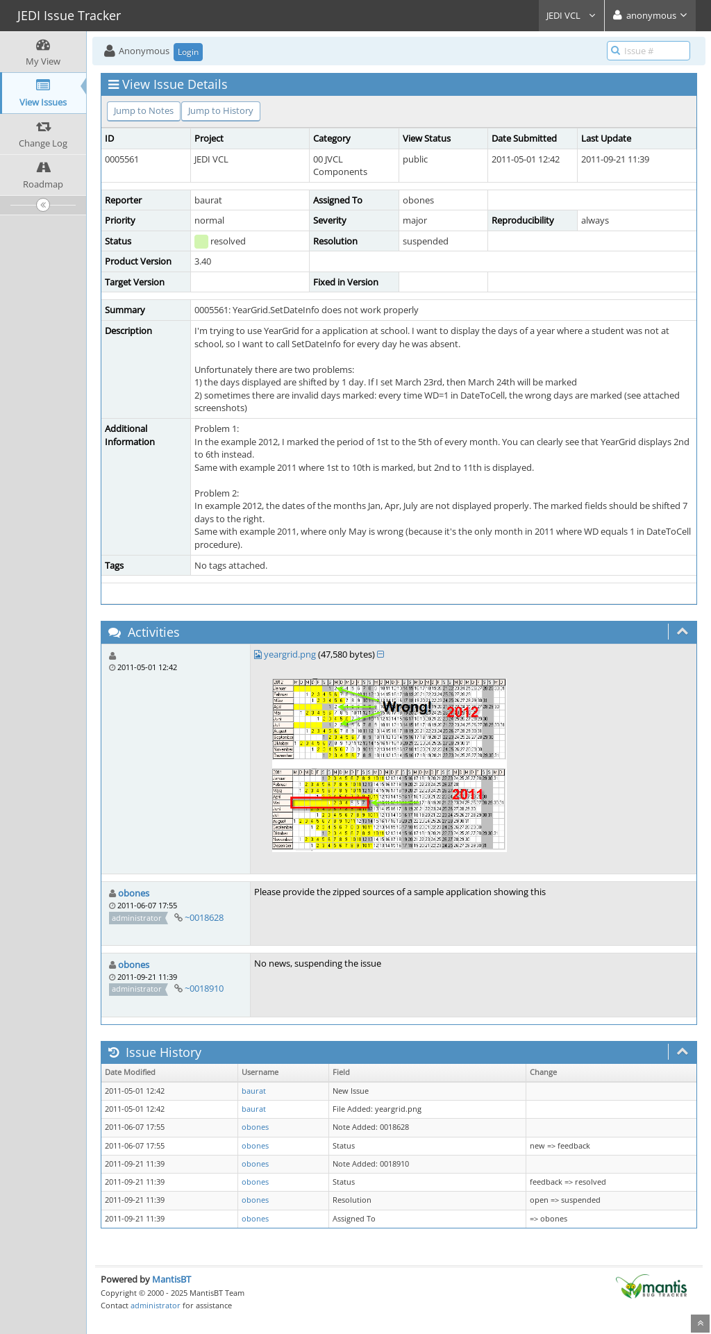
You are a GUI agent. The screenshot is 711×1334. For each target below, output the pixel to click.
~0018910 (204, 988)
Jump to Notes (144, 110)
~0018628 (204, 917)
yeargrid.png (290, 654)
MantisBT (171, 1279)
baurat (254, 1091)
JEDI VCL (571, 15)
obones (133, 893)
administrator (156, 1305)
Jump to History (220, 110)
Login (188, 52)
